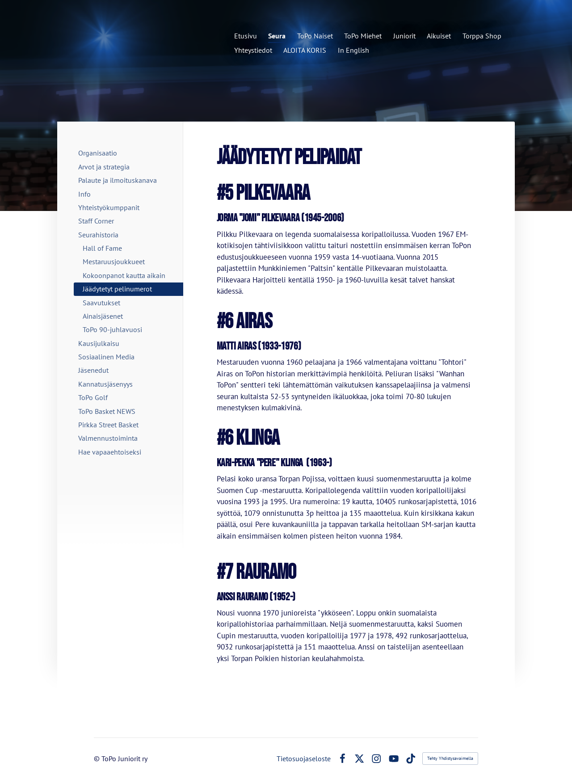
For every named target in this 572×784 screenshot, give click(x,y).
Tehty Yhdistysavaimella (450, 758)
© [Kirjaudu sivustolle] (97, 758)
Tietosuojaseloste (304, 758)
